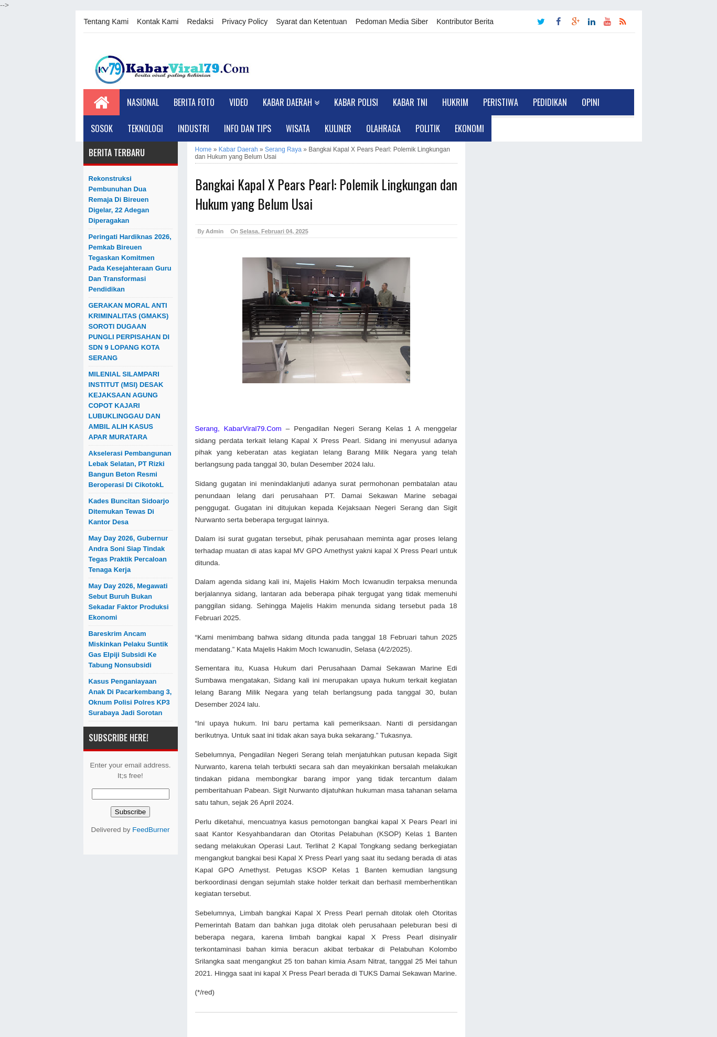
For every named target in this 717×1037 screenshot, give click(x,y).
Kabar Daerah (291, 102)
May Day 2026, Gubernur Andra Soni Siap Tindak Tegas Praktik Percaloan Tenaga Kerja (128, 554)
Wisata (298, 128)
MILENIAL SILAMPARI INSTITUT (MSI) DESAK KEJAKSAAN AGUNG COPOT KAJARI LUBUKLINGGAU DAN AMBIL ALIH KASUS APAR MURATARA (126, 405)
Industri (193, 128)
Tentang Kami (106, 21)
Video (238, 102)
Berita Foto (194, 102)
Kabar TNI (410, 102)
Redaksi (200, 21)
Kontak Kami (157, 21)
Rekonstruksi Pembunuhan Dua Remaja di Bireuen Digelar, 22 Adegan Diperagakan (119, 199)
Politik (427, 128)
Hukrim (455, 102)
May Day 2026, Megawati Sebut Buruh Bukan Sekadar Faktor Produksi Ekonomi (129, 601)
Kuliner (338, 128)
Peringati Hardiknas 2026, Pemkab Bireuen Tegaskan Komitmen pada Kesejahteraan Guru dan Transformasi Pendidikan (130, 263)
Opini (591, 102)
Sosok (102, 128)
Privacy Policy (244, 21)
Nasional (143, 102)
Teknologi (145, 128)
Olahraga (383, 128)
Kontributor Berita (465, 21)
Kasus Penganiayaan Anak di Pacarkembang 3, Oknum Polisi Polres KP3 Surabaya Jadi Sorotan (130, 697)
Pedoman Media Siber (392, 21)
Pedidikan (550, 102)
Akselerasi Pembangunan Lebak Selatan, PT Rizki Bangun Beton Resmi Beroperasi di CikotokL (130, 469)
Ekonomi (469, 128)
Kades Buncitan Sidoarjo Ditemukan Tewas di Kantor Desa (129, 511)
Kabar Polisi (356, 102)
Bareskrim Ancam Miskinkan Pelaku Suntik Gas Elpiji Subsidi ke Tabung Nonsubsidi (128, 649)
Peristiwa (500, 102)
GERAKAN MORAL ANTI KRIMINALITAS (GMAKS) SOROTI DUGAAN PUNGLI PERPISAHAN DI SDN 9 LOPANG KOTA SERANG (129, 331)
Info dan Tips (247, 128)
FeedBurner (150, 830)
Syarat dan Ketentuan (311, 21)
